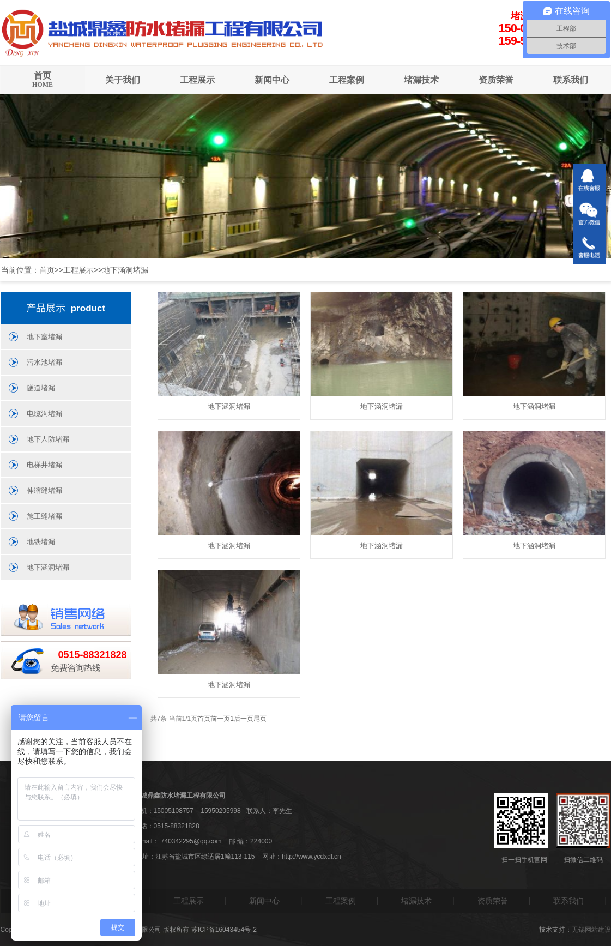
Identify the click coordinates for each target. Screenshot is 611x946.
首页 (43, 80)
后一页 (243, 718)
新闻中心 (272, 80)
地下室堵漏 (44, 337)
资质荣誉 (496, 80)
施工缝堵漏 (44, 516)
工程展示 (197, 80)
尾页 (260, 718)
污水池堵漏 (44, 362)
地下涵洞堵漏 (125, 270)
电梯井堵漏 (44, 465)
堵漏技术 (421, 80)
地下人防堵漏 (48, 439)
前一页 (220, 718)
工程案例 (346, 80)
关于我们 (122, 80)
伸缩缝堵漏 (44, 490)
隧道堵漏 (41, 388)
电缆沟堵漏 (44, 413)
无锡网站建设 (591, 929)
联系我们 (570, 80)
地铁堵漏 (41, 542)
